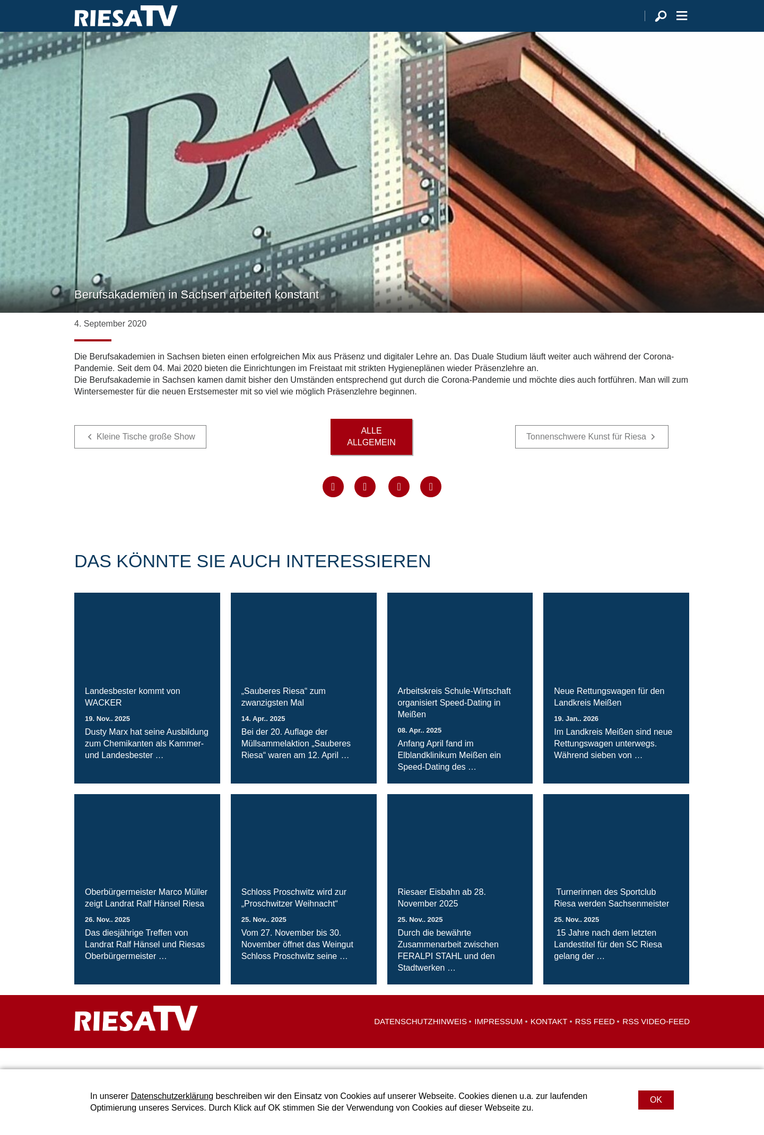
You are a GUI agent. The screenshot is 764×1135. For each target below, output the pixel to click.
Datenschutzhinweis (420, 1042)
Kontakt (549, 1042)
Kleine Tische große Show (146, 457)
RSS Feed (595, 1042)
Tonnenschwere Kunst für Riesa (586, 457)
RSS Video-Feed (656, 1042)
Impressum (498, 1042)
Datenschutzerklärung (172, 1096)
